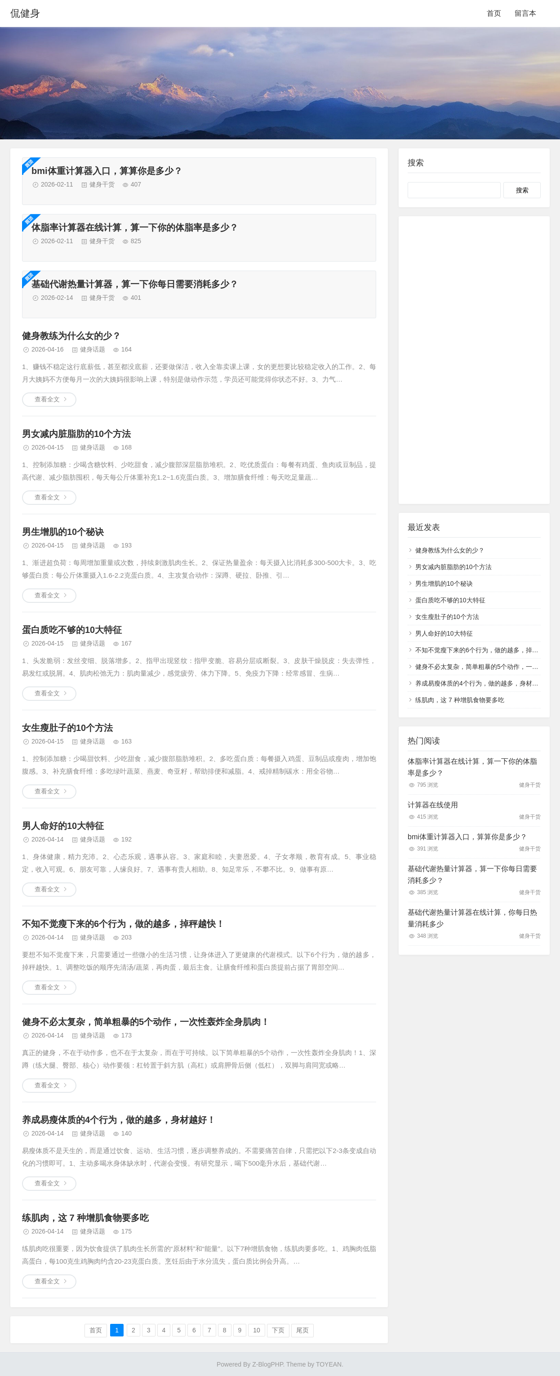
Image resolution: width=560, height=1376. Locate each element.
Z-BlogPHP (267, 1364)
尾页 (302, 1330)
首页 (494, 13)
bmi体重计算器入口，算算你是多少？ (106, 171)
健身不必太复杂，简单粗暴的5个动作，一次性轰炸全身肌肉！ (146, 1022)
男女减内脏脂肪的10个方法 (76, 434)
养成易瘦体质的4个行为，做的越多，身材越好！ (119, 1120)
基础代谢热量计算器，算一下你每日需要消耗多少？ (134, 284)
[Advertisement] (474, 360)
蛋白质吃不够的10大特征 (72, 630)
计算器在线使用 (433, 805)
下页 (278, 1330)
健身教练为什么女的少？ (71, 336)
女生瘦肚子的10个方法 (67, 728)
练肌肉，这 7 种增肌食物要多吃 (85, 1218)
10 (256, 1330)
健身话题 (92, 349)
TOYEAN (329, 1364)
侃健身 (25, 13)
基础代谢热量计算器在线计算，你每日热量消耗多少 (472, 918)
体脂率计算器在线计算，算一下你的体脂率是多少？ (134, 227)
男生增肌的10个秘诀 (63, 532)
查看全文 (47, 399)
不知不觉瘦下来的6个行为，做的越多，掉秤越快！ (123, 924)
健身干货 (102, 184)
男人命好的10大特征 (63, 826)
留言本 (525, 13)
